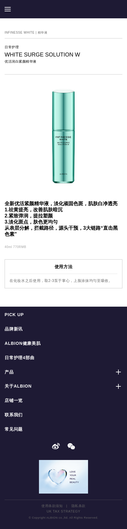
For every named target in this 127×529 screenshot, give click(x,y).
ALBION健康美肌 (23, 343)
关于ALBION (18, 386)
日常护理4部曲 (20, 357)
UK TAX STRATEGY (63, 511)
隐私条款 (78, 506)
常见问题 (14, 429)
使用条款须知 (52, 506)
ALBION (63, 9)
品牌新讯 (14, 329)
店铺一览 (14, 400)
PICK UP (14, 314)
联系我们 (14, 414)
